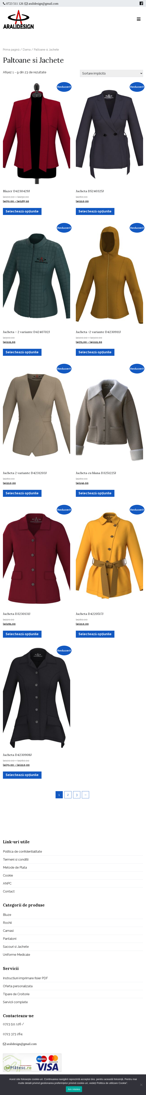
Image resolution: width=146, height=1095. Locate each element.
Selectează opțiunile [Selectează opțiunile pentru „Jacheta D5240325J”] (95, 211)
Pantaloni (9, 939)
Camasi (8, 931)
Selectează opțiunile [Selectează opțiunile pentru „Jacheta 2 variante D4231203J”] (22, 493)
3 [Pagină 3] (77, 795)
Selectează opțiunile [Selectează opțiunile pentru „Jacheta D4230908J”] (22, 775)
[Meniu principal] (139, 19)
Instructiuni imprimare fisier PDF (25, 978)
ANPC (7, 883)
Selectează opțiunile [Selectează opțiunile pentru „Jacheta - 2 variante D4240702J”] (22, 352)
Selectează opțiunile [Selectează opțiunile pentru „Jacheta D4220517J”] (95, 634)
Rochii (7, 923)
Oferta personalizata (18, 986)
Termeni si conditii (15, 859)
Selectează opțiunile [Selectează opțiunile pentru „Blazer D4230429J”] (22, 211)
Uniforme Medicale (16, 954)
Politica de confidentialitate (22, 851)
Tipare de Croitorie (16, 994)
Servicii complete (15, 1002)
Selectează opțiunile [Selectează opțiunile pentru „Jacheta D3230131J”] (22, 634)
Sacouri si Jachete (16, 947)
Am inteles (74, 1089)
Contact (9, 891)
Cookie (8, 875)
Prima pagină (11, 49)
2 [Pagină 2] (68, 795)
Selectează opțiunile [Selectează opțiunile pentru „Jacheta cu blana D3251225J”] (95, 493)
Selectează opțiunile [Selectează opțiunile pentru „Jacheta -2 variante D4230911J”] (95, 352)
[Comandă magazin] (111, 73)
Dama (27, 49)
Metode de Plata (15, 867)
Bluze (7, 915)
